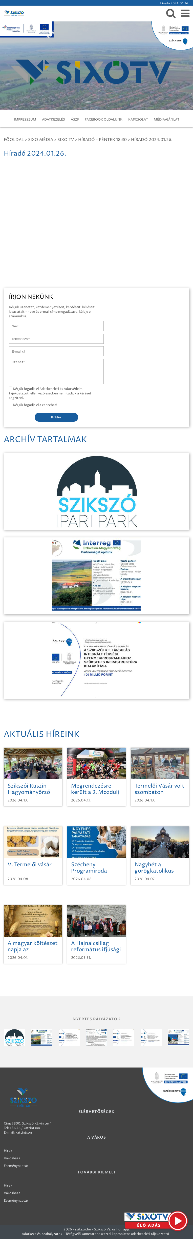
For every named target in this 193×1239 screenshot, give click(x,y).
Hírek (8, 1150)
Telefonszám (18, 336)
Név (12, 323)
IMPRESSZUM (25, 119)
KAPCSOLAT (138, 119)
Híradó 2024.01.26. (152, 139)
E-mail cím (17, 349)
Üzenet (14, 361)
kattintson (23, 1132)
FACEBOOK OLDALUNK (103, 119)
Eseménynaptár (16, 1166)
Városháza (12, 1158)
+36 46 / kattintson (25, 1128)
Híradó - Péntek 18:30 (102, 139)
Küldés (56, 417)
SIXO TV (65, 139)
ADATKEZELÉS (53, 119)
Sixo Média (40, 139)
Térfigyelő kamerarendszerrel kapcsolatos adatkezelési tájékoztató (117, 1234)
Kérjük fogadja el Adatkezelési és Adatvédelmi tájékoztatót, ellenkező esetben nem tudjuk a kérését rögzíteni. (50, 393)
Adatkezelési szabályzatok (42, 1234)
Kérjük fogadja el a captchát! (33, 405)
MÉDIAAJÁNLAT (166, 119)
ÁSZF (75, 119)
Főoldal (14, 139)
